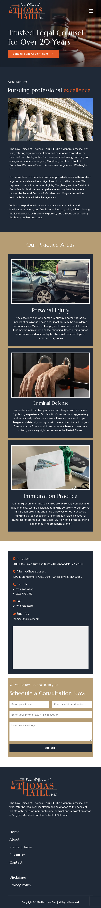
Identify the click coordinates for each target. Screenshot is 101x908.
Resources (17, 855)
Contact (16, 862)
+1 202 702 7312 (22, 593)
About (14, 839)
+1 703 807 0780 (23, 589)
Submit (50, 748)
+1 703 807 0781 (23, 606)
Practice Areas (20, 847)
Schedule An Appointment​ (33, 53)
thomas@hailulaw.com (26, 619)
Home (14, 832)
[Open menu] (91, 11)
